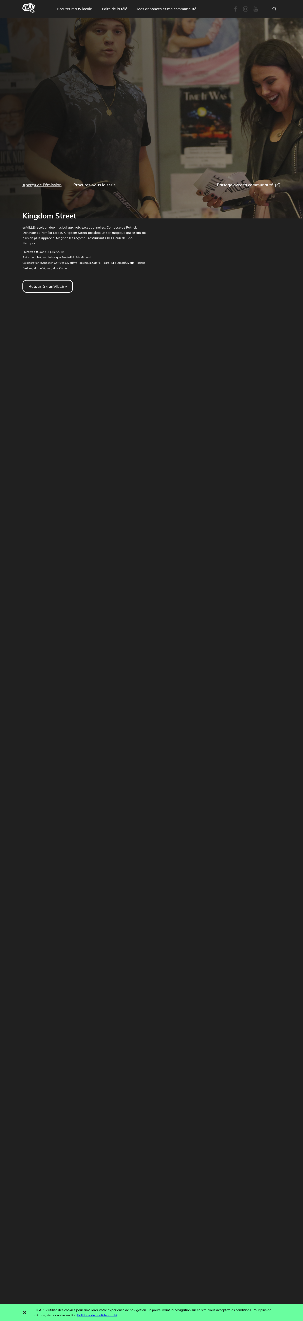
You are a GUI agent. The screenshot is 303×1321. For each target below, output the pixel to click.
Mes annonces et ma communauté (166, 8)
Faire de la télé (114, 8)
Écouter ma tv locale (74, 8)
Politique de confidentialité (97, 1315)
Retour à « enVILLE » (48, 286)
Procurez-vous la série (94, 184)
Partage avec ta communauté (249, 184)
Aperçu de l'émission (42, 184)
